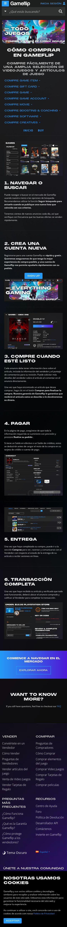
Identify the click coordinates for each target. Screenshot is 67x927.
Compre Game (17, 92)
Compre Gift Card (21, 86)
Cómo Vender (11, 753)
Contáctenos (43, 829)
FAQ (59, 706)
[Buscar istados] (32, 11)
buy (41, 130)
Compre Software (21, 116)
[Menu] (5, 3)
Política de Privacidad (43, 913)
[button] (60, 11)
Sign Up (33, 275)
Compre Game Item (21, 80)
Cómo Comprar (45, 753)
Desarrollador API (47, 823)
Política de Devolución (50, 817)
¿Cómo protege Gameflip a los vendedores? (12, 838)
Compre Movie (17, 104)
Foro (38, 812)
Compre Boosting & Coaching (31, 110)
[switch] (14, 852)
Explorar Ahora (33, 670)
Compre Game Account (25, 98)
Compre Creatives (21, 122)
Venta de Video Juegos (16, 779)
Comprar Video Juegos (50, 769)
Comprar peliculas (47, 785)
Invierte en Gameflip (48, 835)
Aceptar (12, 920)
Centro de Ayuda (46, 806)
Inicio (28, 130)
